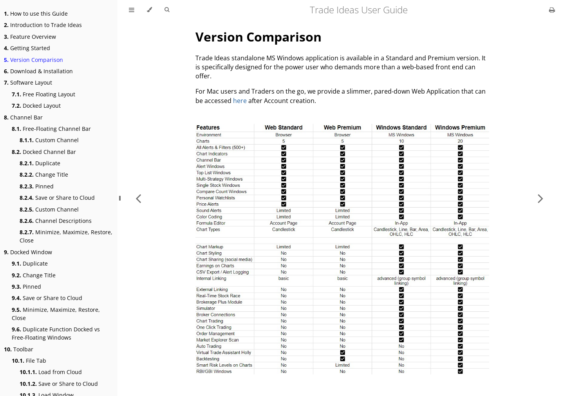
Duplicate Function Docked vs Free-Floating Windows (56, 333)
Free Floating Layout (43, 94)
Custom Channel (49, 140)
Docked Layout (36, 105)
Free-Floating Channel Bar (51, 128)
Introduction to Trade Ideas (43, 25)
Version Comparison (33, 59)
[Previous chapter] (138, 198)
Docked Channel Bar (44, 152)
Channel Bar (23, 117)
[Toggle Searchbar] (166, 10)
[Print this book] (552, 9)
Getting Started (27, 48)
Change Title (44, 174)
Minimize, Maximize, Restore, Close (66, 236)
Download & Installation (38, 71)
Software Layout (28, 82)
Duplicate (40, 163)
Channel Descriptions (56, 220)
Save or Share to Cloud (57, 197)
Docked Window (28, 252)
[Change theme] (149, 10)
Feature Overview (30, 36)
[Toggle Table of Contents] (132, 10)
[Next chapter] (540, 198)
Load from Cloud (51, 372)
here (240, 100)
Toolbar (18, 349)
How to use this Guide (36, 13)
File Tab (29, 360)
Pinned (37, 186)
